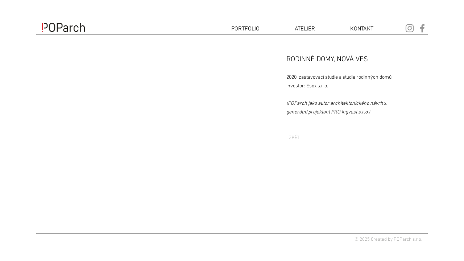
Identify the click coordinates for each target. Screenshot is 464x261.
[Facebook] (422, 28)
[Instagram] (409, 28)
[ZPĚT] (294, 138)
